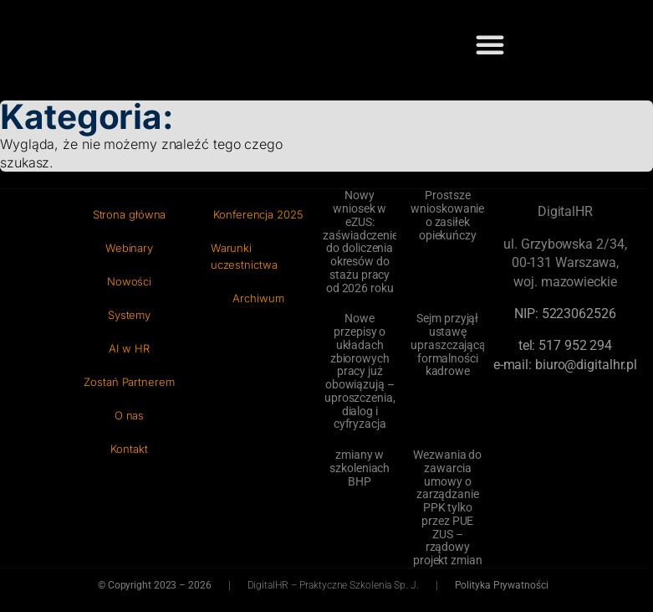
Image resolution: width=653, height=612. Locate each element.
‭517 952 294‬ (575, 345)
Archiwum (257, 298)
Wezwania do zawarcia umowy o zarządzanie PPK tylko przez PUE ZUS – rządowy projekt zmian (447, 507)
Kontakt (128, 448)
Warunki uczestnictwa (244, 256)
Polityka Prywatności (501, 585)
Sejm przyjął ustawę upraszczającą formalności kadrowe (448, 344)
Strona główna (129, 214)
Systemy (129, 314)
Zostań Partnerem (129, 381)
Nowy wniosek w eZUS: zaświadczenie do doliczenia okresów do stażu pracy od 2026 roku (360, 241)
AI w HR (129, 348)
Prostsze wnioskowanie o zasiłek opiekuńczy (447, 214)
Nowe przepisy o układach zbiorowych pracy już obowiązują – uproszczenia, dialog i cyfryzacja (359, 370)
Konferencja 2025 (258, 214)
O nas (130, 415)
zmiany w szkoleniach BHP (359, 468)
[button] (490, 44)
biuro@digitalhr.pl (586, 365)
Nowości (129, 281)
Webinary (129, 248)
